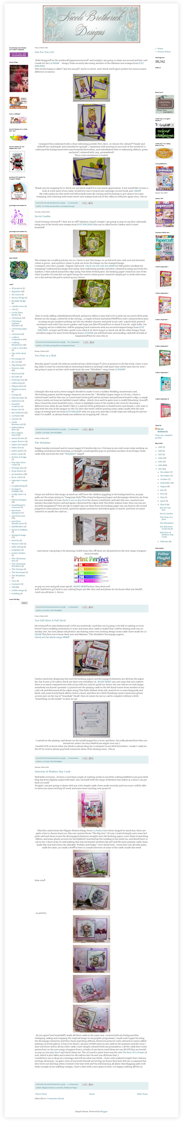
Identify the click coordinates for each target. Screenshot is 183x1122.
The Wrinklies (56, 433)
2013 (160, 469)
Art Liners (16, 294)
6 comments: (73, 758)
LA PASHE (55, 63)
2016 (160, 458)
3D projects (17, 288)
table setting (17, 547)
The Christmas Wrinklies (19, 565)
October (164, 479)
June (162, 494)
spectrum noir (18, 516)
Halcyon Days (18, 398)
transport (16, 584)
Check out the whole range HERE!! (52, 637)
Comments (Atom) (55, 1098)
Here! (57, 1052)
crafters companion (17, 338)
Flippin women (48, 1088)
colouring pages (19, 329)
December (165, 472)
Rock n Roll (17, 477)
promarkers (55, 206)
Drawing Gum (18, 380)
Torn (14, 581)
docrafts (15, 377)
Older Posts (142, 1094)
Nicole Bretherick (163, 430)
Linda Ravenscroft (17, 423)
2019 (160, 447)
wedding (16, 593)
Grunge (15, 395)
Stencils (15, 540)
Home (92, 1094)
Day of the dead (19, 353)
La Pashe (46, 206)
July (162, 490)
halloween (16, 401)
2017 (160, 454)
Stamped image (68, 206)
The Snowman (18, 572)
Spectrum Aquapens (16, 511)
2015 (160, 461)
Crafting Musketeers (17, 343)
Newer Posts (41, 1094)
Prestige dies (18, 468)
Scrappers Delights (16, 490)
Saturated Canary (19, 480)
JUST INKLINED (85, 224)
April (163, 501)
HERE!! (137, 191)
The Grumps (17, 569)
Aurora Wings (18, 298)
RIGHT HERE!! (80, 586)
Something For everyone (18, 506)
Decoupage (17, 359)
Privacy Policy (164, 52)
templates (16, 550)
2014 (160, 465)
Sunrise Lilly (18, 544)
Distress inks (18, 368)
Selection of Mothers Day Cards (53, 771)
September (165, 483)
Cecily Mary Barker (17, 313)
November (165, 476)
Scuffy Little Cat (19, 494)
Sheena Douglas (19, 500)
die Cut (15, 362)
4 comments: (73, 1084)
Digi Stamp (17, 365)
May (162, 497)
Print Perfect (17, 471)
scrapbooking (18, 486)
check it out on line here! (74, 500)
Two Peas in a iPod (45, 355)
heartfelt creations (16, 405)
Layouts (15, 419)
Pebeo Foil (16, 447)
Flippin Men (17, 386)
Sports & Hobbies (20, 530)
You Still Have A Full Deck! (50, 620)
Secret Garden (43, 216)
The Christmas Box (19, 559)
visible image (18, 590)
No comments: (73, 342)
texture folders (18, 553)
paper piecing (18, 444)
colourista (16, 334)
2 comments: (73, 203)
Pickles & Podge (70, 1088)
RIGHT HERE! (104, 682)
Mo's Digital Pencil (17, 434)
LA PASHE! (120, 369)
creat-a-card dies (19, 348)
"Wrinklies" (70, 454)
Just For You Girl (44, 52)
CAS (13, 309)
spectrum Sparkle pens (18, 522)
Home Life (16, 409)
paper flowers (18, 441)
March (163, 504)
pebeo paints (18, 451)
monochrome (18, 438)
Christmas (16, 318)
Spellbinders (18, 526)
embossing (17, 383)
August (163, 486)
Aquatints (16, 291)
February (164, 541)
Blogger (103, 1111)
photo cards (17, 454)
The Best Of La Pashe (133, 1052)
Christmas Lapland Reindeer (16, 323)
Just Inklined (18, 412)
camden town (18, 306)
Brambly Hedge (19, 301)
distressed (16, 373)
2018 (160, 451)
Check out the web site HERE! (100, 266)
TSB (13, 587)
